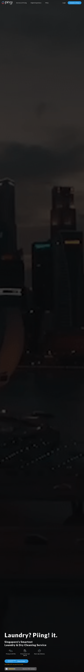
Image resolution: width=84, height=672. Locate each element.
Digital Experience (36, 3)
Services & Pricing (21, 3)
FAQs (47, 3)
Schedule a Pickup (75, 3)
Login (64, 3)
